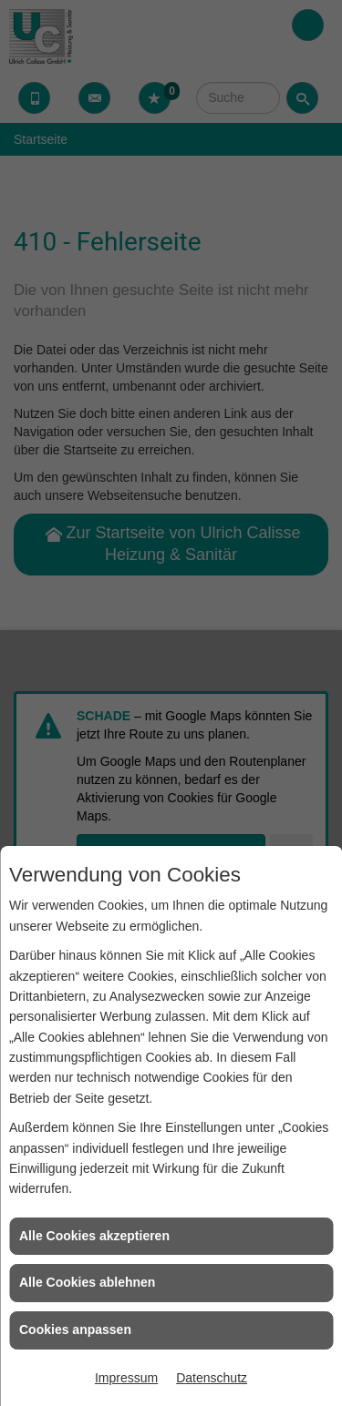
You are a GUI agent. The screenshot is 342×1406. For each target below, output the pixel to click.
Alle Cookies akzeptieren (94, 1235)
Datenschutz (211, 1377)
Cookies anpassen (75, 1329)
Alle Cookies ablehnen (87, 1282)
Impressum (126, 1377)
